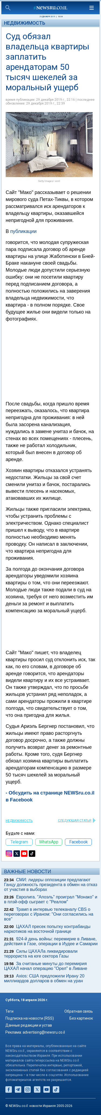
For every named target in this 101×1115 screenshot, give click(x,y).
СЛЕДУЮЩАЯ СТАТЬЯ (74, 820)
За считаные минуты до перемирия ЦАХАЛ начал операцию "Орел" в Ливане (45, 966)
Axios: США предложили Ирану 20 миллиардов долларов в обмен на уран (44, 978)
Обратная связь (78, 1011)
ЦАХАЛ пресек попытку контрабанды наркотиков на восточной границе (47, 929)
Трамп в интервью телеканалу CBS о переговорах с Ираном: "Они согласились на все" (48, 914)
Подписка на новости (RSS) (29, 1018)
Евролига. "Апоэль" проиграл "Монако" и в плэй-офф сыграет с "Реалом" (50, 899)
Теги (9, 1011)
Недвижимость (24, 23)
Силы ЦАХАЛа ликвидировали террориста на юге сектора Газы (41, 953)
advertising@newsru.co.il (44, 1032)
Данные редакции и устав (28, 1025)
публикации (23, 231)
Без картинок (81, 1018)
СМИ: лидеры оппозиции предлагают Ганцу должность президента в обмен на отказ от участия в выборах (50, 884)
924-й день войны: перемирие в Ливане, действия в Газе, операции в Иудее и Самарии (50, 941)
